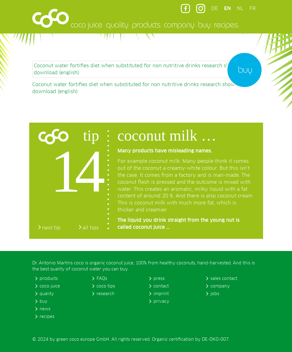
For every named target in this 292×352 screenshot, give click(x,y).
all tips (91, 227)
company (179, 24)
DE (214, 8)
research (105, 294)
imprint (161, 294)
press (159, 279)
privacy (161, 301)
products (146, 24)
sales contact (223, 279)
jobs (214, 294)
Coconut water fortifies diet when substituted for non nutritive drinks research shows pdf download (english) (141, 69)
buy (204, 24)
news (45, 309)
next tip (51, 227)
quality (117, 24)
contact (161, 286)
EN (227, 8)
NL (240, 8)
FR (252, 8)
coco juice (86, 24)
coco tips (106, 286)
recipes (226, 24)
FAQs (102, 279)
